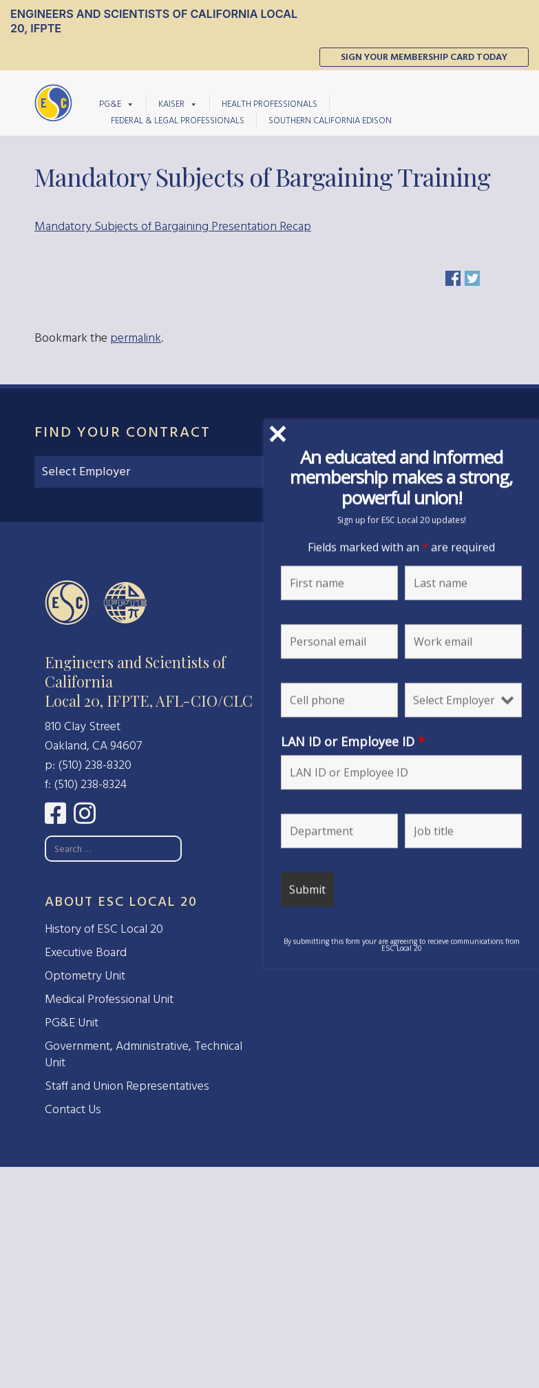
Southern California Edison (330, 120)
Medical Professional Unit (109, 999)
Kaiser (178, 103)
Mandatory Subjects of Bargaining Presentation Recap (172, 226)
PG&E (116, 103)
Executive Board (86, 952)
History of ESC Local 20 (104, 929)
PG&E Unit (71, 1023)
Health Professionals (269, 103)
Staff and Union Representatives (127, 1086)
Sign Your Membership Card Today (424, 57)
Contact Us (73, 1109)
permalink (135, 338)
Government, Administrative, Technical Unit (143, 1054)
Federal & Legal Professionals (177, 120)
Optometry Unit (85, 976)
